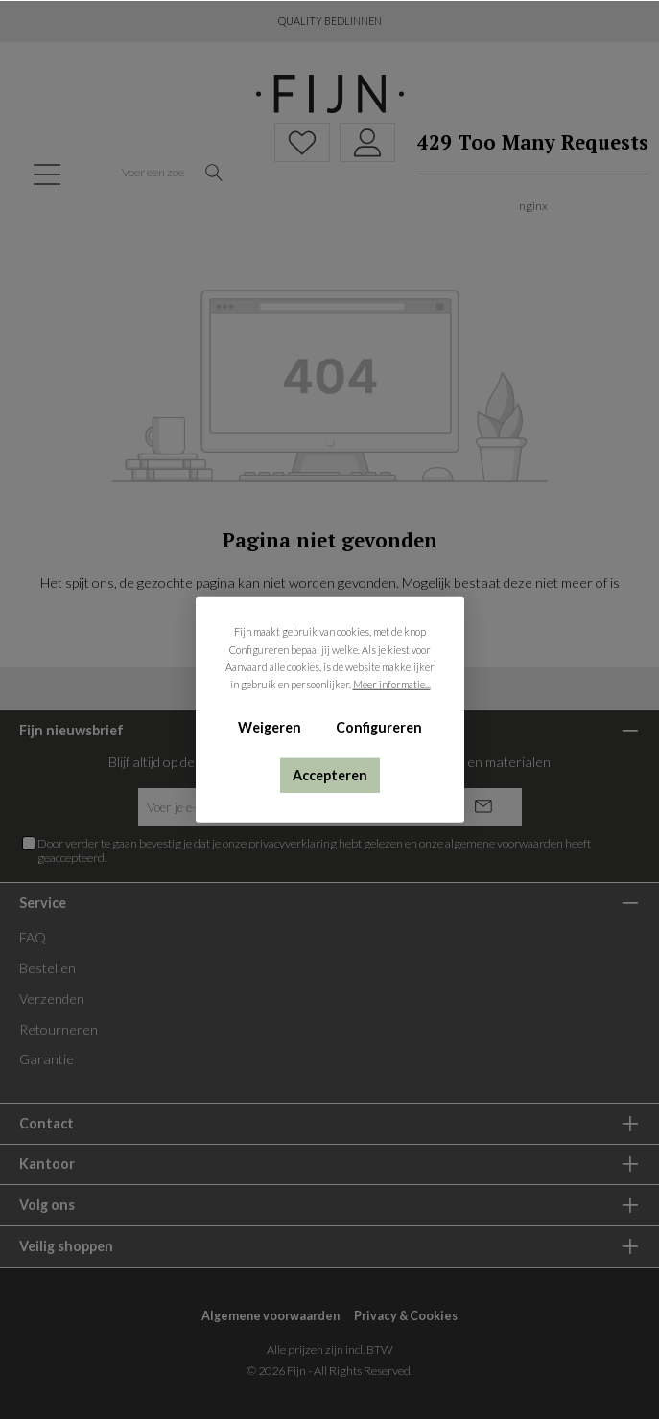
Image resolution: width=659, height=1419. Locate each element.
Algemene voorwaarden (270, 1316)
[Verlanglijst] (302, 142)
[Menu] (47, 174)
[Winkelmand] (527, 174)
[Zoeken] (214, 173)
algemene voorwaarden (504, 843)
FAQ (32, 937)
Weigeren (269, 727)
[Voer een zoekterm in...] (153, 173)
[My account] (367, 142)
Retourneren (58, 1029)
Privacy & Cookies (406, 1316)
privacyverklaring (292, 843)
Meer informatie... (391, 684)
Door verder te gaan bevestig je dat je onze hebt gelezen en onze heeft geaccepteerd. (314, 850)
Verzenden (51, 998)
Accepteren (330, 774)
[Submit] (483, 807)
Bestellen (47, 968)
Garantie (46, 1059)
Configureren (378, 727)
